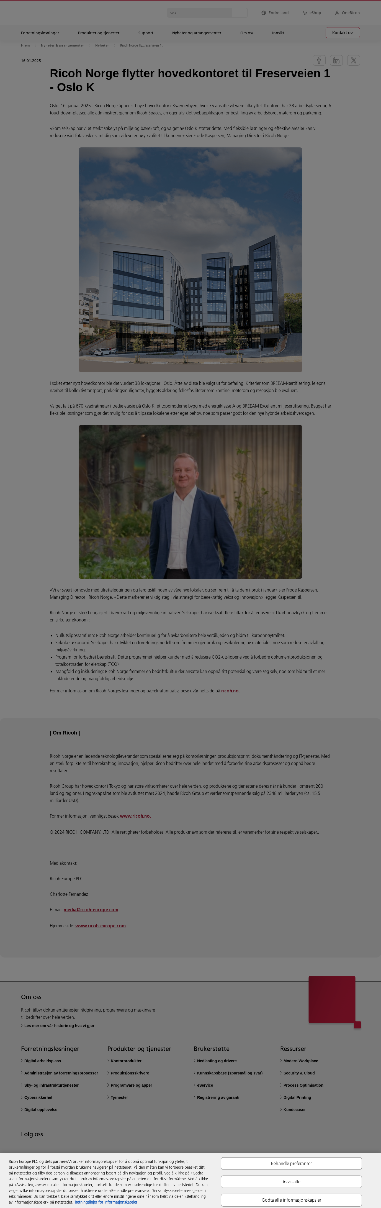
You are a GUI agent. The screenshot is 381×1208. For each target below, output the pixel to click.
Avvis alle (291, 1181)
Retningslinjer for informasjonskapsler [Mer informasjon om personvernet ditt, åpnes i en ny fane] (106, 1202)
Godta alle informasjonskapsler (291, 1200)
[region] (190, 1180)
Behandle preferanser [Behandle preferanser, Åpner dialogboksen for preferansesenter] (291, 1163)
